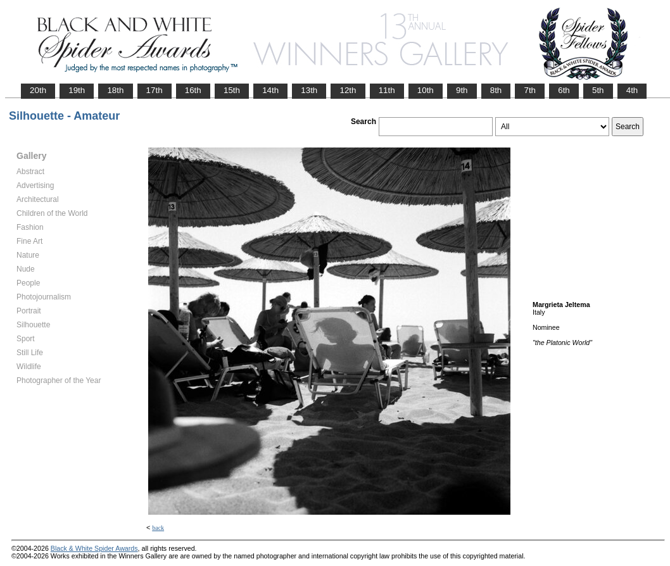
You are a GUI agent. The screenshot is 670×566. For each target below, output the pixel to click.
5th (598, 90)
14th (270, 90)
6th (564, 90)
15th (232, 90)
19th (76, 90)
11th (387, 90)
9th (462, 90)
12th (347, 90)
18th (115, 90)
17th (154, 90)
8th (496, 90)
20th (38, 90)
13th (309, 90)
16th (193, 90)
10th (425, 90)
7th (530, 90)
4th (632, 90)
